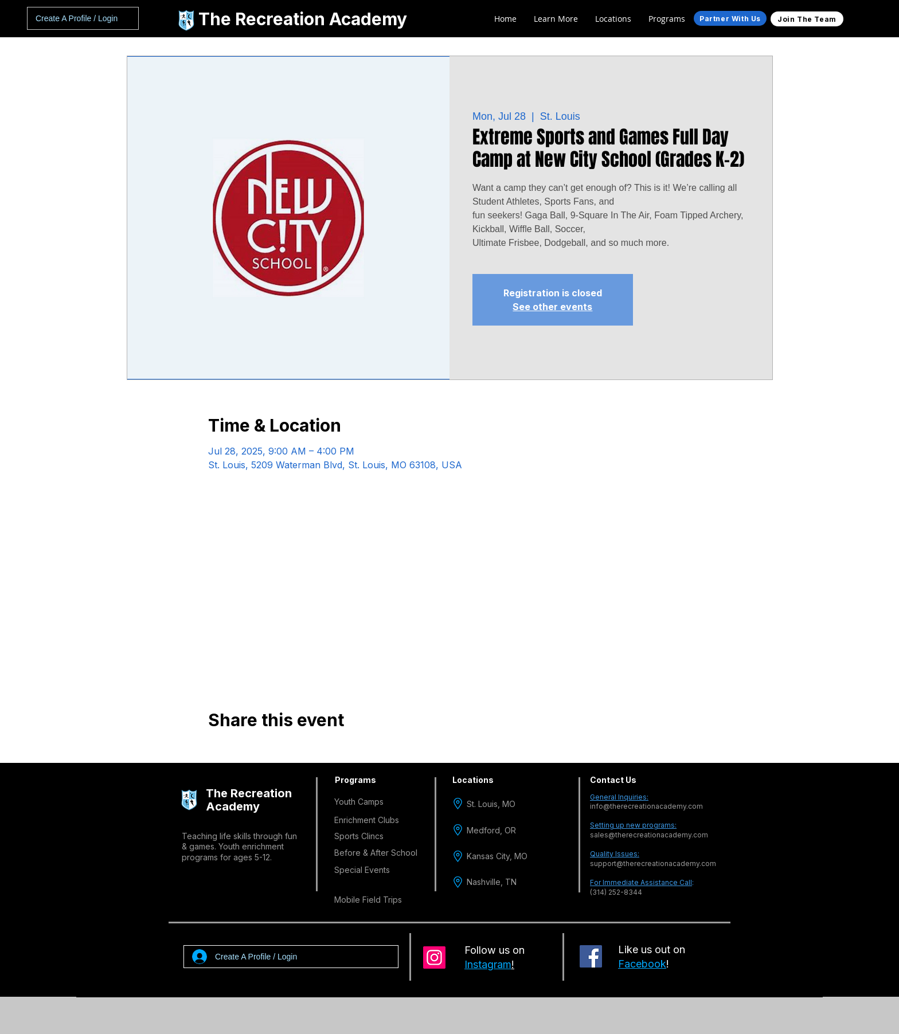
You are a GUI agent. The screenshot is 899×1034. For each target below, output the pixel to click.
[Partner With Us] (730, 18)
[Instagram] (434, 957)
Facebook (642, 964)
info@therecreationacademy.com (646, 806)
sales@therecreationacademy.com (649, 835)
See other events (552, 306)
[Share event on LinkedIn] (269, 750)
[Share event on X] (241, 750)
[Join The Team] (807, 18)
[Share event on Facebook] (213, 750)
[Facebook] (591, 956)
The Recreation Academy (302, 19)
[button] (613, 19)
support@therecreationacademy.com (653, 863)
